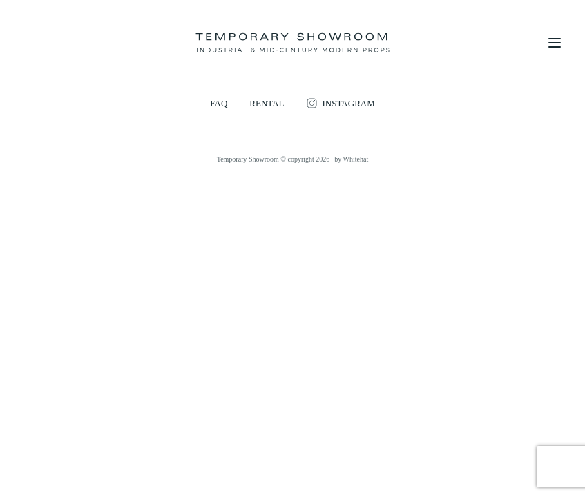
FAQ (218, 103)
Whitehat (356, 159)
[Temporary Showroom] (292, 43)
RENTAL (266, 103)
